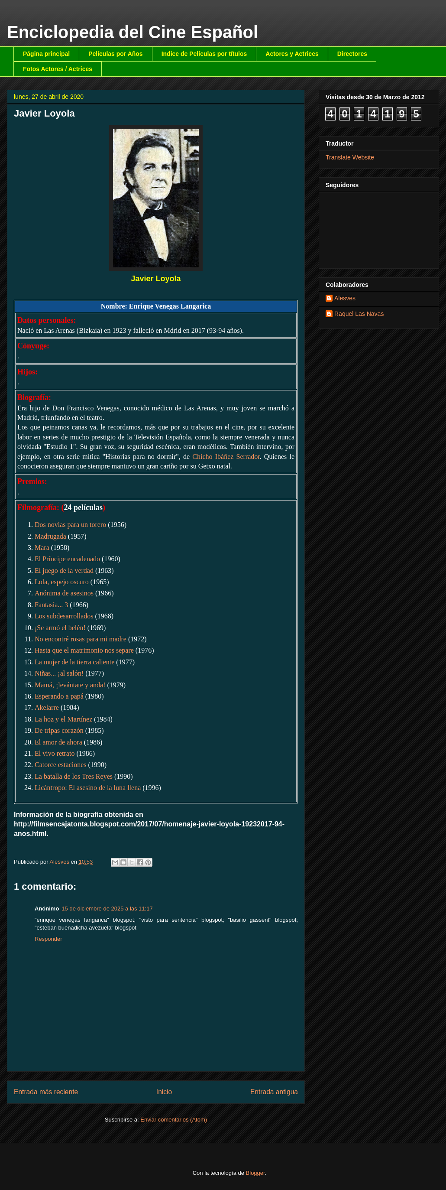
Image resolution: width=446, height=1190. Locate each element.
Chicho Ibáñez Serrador (225, 456)
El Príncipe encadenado (67, 558)
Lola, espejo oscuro (62, 581)
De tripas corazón (59, 730)
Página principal (46, 53)
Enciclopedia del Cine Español (132, 32)
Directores (352, 53)
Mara (42, 547)
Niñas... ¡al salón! (59, 673)
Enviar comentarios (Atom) (173, 1119)
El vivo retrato (54, 753)
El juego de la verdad (64, 570)
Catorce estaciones (61, 764)
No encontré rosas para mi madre (80, 639)
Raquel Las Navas (359, 313)
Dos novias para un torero (70, 524)
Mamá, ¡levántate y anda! (70, 685)
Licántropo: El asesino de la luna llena (88, 787)
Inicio (164, 1092)
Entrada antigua (274, 1092)
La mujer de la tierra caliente (74, 662)
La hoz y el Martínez (63, 719)
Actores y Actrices (291, 53)
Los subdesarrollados (64, 616)
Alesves (345, 298)
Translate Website (350, 157)
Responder (48, 939)
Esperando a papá (59, 696)
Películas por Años (115, 53)
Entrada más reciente (46, 1092)
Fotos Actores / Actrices (57, 68)
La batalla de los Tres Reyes (74, 776)
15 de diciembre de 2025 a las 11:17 (106, 908)
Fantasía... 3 (51, 604)
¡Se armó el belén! (60, 627)
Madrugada (50, 536)
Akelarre (47, 707)
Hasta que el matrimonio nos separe (84, 650)
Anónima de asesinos (64, 593)
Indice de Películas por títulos (204, 53)
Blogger (255, 1173)
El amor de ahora (58, 742)
